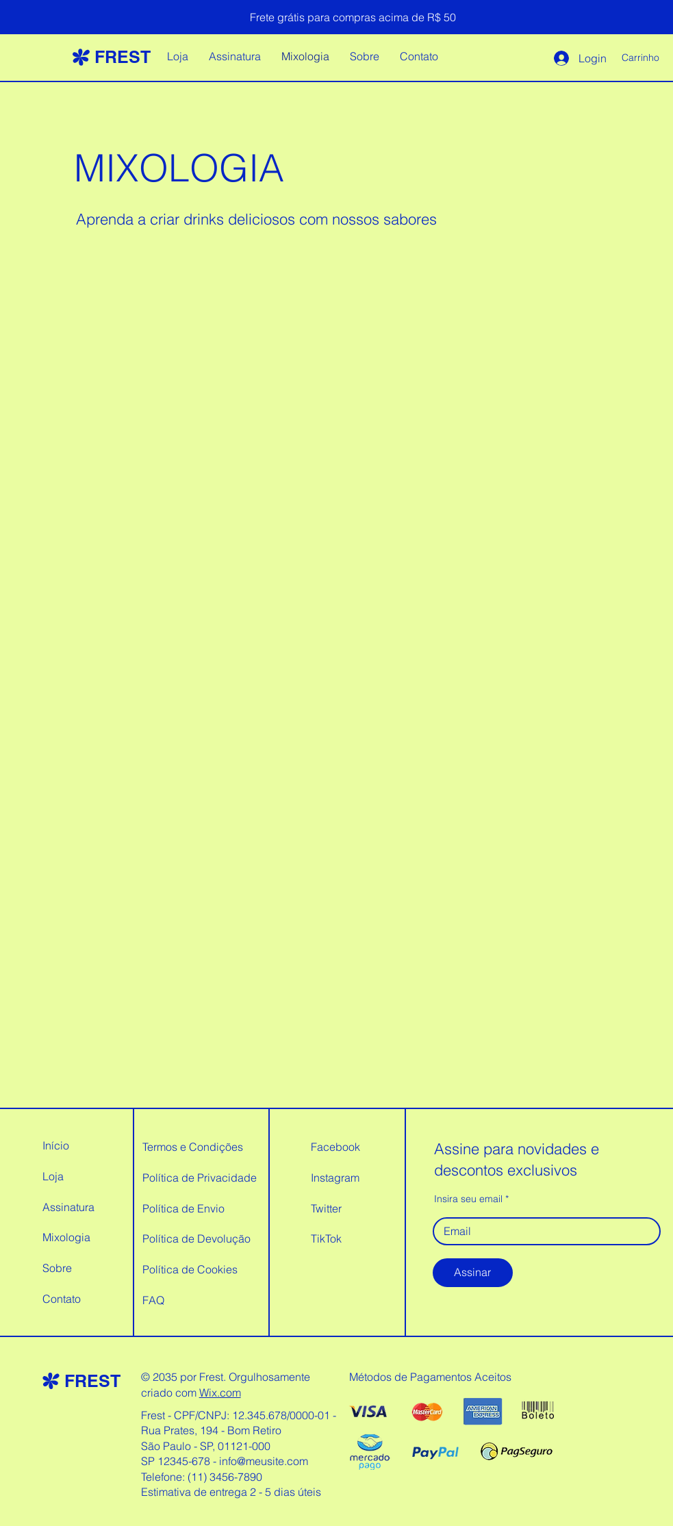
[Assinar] (473, 1272)
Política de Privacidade (199, 1177)
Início (55, 1145)
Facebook (335, 1147)
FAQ (153, 1300)
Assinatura (68, 1207)
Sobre (57, 1268)
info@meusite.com (263, 1461)
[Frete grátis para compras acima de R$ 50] (353, 17)
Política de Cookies (190, 1269)
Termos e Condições (192, 1147)
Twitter (326, 1208)
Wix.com (220, 1392)
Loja (53, 1176)
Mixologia (66, 1237)
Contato (61, 1299)
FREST (122, 57)
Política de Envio (183, 1208)
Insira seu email (468, 1199)
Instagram (335, 1177)
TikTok (326, 1238)
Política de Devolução (196, 1238)
